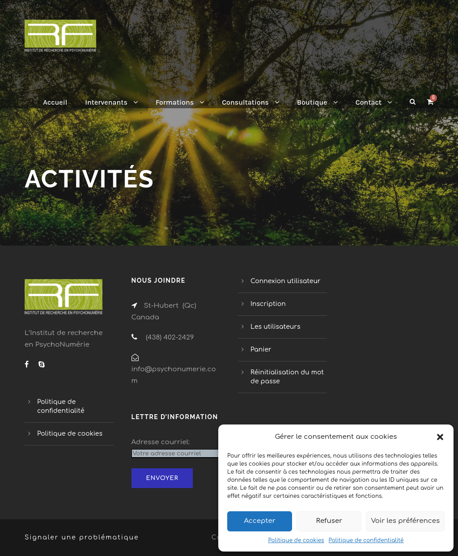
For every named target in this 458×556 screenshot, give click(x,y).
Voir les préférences (405, 521)
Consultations (245, 102)
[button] (440, 437)
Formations (175, 102)
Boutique (312, 102)
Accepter (259, 521)
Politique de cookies (296, 540)
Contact (369, 102)
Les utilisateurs (275, 326)
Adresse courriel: (160, 442)
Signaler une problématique (82, 537)
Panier (260, 349)
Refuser (329, 521)
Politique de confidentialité (366, 540)
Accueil (55, 102)
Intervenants (106, 102)
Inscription (268, 304)
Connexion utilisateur (285, 281)
